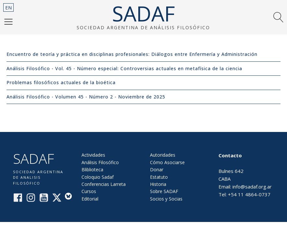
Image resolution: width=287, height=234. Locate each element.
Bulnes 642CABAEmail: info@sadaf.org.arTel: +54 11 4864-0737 (245, 175)
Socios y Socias (166, 199)
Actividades (93, 155)
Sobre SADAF (164, 191)
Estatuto (159, 177)
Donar (156, 169)
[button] (8, 21)
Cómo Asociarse (167, 162)
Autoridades (162, 155)
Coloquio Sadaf (97, 177)
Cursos (88, 191)
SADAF (143, 13)
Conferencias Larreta (103, 184)
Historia (158, 184)
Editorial (89, 199)
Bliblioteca (92, 169)
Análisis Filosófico (100, 162)
